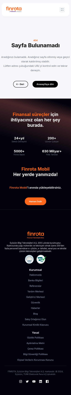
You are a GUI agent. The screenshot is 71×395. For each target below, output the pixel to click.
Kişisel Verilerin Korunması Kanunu (35, 360)
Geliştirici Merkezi (35, 297)
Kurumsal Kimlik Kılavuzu (35, 324)
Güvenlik (35, 302)
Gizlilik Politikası (35, 337)
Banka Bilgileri (35, 280)
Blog (35, 313)
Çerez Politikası (36, 348)
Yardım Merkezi (35, 291)
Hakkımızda (35, 274)
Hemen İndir (35, 201)
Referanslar (36, 286)
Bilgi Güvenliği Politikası (35, 354)
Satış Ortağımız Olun (35, 319)
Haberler (35, 308)
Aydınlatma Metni (36, 343)
